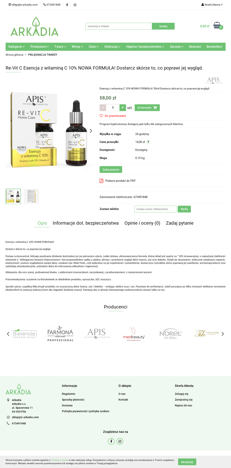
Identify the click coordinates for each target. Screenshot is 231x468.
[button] (69, 386)
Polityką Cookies (59, 460)
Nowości (195, 46)
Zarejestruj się (184, 399)
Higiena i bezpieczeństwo (145, 46)
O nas (121, 393)
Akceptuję (187, 461)
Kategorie (16, 46)
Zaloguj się (181, 393)
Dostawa (67, 405)
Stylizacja (112, 46)
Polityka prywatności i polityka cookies (85, 411)
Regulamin (68, 393)
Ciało (94, 46)
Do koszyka (147, 108)
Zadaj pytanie (110, 169)
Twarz (60, 46)
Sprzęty (176, 46)
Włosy (77, 46)
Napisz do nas (183, 405)
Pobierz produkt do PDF (118, 181)
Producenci (39, 46)
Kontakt (123, 399)
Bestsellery (214, 46)
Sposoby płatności (73, 399)
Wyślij (184, 209)
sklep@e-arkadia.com (25, 417)
